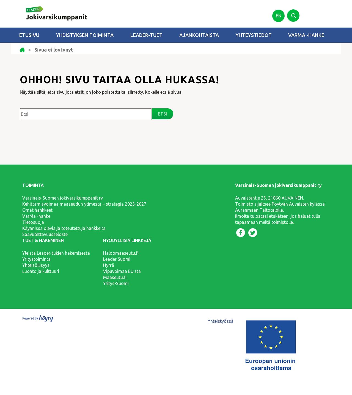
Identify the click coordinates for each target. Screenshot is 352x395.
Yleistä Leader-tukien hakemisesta (56, 253)
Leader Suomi (116, 259)
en (278, 15)
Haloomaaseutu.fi (121, 253)
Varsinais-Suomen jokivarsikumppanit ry (62, 197)
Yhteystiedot (254, 35)
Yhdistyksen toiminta (85, 35)
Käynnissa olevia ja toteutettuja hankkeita (64, 228)
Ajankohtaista (199, 35)
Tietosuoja (33, 222)
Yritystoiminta (36, 259)
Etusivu (29, 35)
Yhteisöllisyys (36, 265)
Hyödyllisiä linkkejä (127, 240)
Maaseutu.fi (115, 277)
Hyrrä (108, 265)
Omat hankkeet (37, 210)
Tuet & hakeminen (43, 240)
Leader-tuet (146, 35)
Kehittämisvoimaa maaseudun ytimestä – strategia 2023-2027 (84, 203)
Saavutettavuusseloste (45, 234)
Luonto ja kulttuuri (40, 271)
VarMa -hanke (306, 35)
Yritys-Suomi (116, 283)
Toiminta (33, 185)
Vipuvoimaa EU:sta (122, 271)
